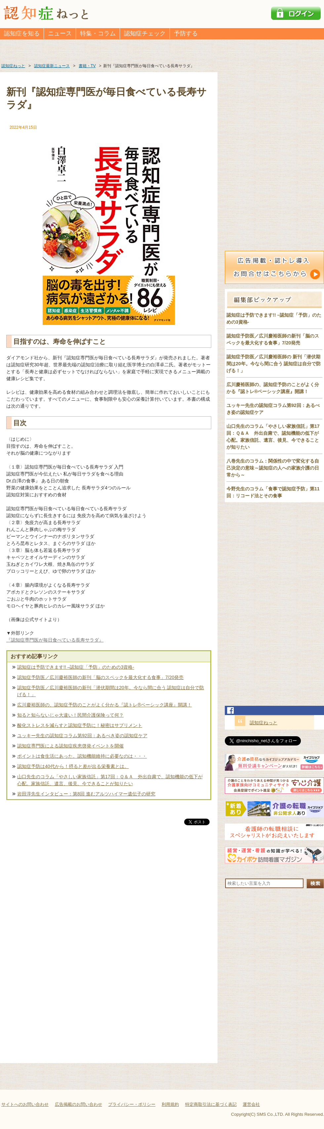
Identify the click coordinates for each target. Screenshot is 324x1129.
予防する (186, 33)
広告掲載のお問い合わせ (78, 1104)
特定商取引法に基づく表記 (211, 1104)
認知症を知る (22, 33)
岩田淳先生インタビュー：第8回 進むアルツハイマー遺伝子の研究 (86, 793)
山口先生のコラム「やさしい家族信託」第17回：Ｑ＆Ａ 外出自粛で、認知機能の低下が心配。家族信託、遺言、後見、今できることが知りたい (110, 780)
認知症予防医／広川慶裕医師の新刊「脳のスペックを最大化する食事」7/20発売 (100, 677)
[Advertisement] (108, 895)
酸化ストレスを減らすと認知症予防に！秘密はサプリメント (79, 725)
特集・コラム (98, 33)
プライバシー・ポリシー (131, 1104)
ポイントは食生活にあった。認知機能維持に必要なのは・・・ (82, 756)
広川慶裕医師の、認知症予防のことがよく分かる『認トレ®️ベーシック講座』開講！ (104, 704)
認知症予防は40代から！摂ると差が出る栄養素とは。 (73, 766)
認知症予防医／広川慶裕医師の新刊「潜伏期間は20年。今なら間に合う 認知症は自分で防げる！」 (110, 691)
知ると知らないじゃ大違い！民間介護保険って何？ (70, 715)
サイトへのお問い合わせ (25, 1104)
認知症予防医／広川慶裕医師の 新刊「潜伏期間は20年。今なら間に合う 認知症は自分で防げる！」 (273, 363)
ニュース (60, 33)
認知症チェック (145, 33)
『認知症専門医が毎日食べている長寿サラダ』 (54, 640)
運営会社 (251, 1104)
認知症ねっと (263, 722)
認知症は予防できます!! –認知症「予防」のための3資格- (75, 667)
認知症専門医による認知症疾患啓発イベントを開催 (70, 745)
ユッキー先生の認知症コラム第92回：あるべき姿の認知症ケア (82, 735)
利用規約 (170, 1104)
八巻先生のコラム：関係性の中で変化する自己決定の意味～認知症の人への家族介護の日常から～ (272, 467)
